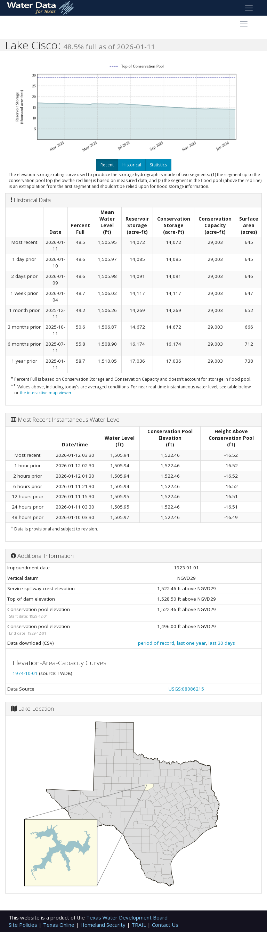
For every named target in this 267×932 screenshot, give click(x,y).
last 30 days (222, 643)
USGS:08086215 (186, 689)
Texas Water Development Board (127, 917)
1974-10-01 (26, 673)
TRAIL (139, 924)
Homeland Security (103, 924)
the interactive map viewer (46, 393)
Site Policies (24, 924)
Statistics (158, 165)
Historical (131, 165)
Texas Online (59, 924)
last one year (191, 643)
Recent (107, 165)
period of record (156, 643)
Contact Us (165, 924)
